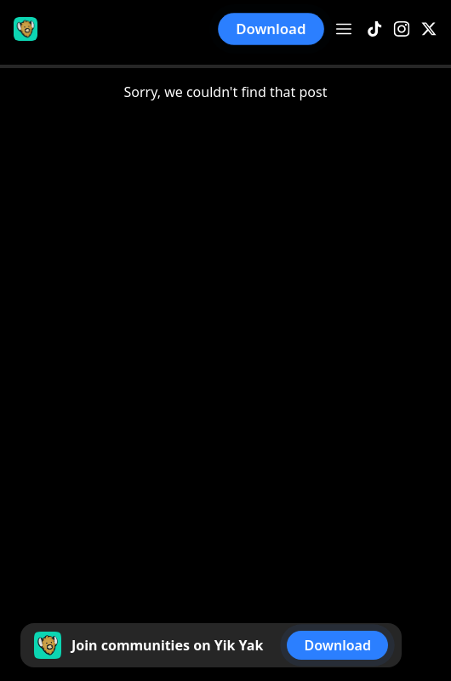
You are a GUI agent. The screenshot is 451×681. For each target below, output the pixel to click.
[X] (428, 29)
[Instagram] (401, 29)
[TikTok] (374, 29)
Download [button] (271, 28)
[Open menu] (344, 29)
